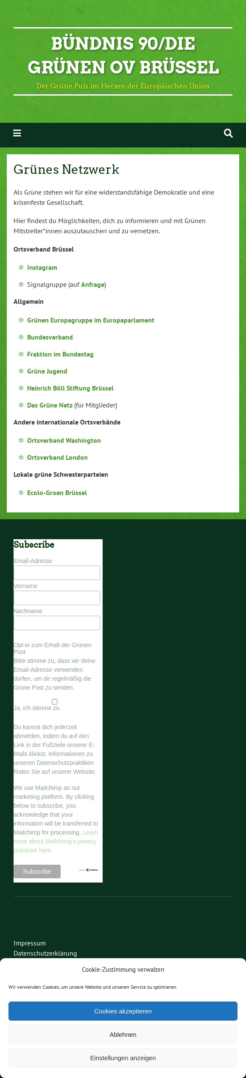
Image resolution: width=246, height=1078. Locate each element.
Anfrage (92, 284)
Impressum (30, 943)
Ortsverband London (57, 457)
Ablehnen (122, 1034)
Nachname (28, 611)
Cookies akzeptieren (123, 1011)
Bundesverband (50, 337)
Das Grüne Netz (50, 405)
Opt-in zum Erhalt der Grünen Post (53, 648)
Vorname (25, 586)
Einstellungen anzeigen (123, 1057)
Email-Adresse (33, 560)
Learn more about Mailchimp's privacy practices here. (56, 841)
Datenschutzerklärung (45, 953)
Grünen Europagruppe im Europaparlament (90, 320)
